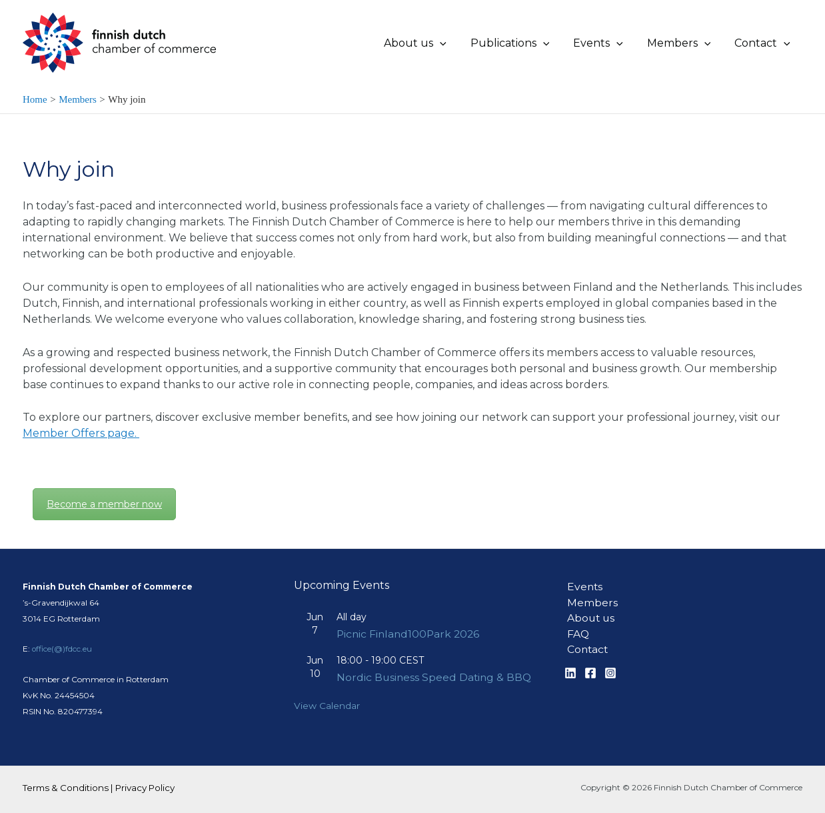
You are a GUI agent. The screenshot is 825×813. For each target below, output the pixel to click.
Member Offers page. (81, 433)
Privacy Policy (145, 787)
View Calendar (327, 706)
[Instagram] (610, 661)
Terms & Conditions (66, 787)
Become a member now (104, 504)
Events (582, 573)
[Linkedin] (570, 661)
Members (589, 589)
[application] (451, 43)
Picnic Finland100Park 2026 (410, 620)
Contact (585, 637)
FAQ (575, 621)
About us (589, 605)
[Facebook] (590, 661)
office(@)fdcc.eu (62, 635)
